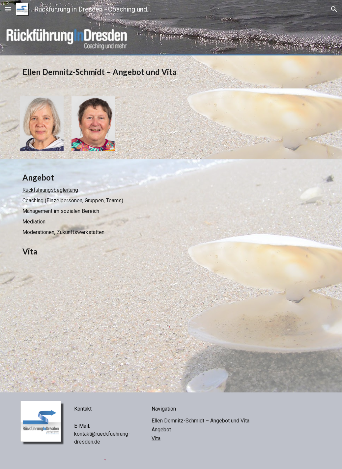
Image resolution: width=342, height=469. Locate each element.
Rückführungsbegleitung (50, 190)
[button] (8, 9)
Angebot (161, 429)
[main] (171, 72)
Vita (156, 438)
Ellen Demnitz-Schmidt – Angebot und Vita (200, 421)
